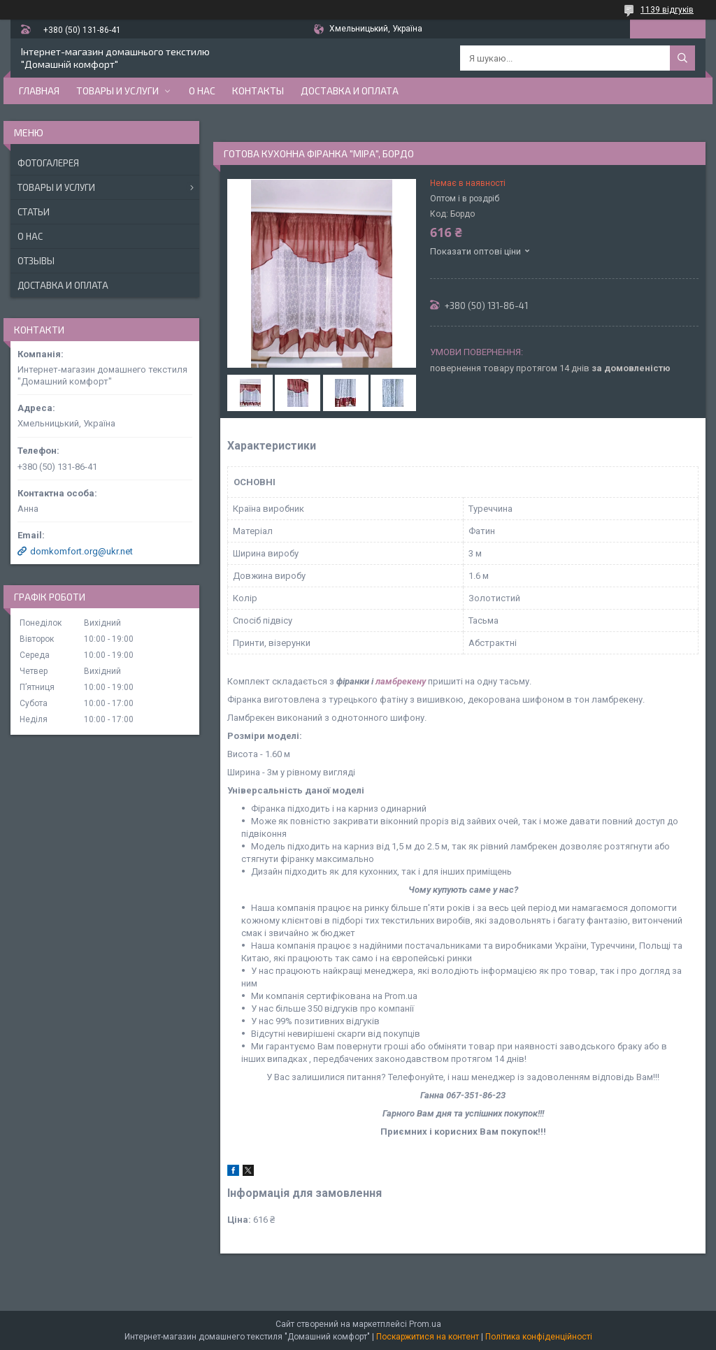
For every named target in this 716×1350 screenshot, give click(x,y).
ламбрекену (400, 681)
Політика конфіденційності (538, 1337)
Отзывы (36, 260)
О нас (202, 90)
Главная (39, 90)
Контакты (258, 90)
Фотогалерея (48, 162)
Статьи (33, 211)
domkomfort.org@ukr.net (81, 551)
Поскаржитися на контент (427, 1337)
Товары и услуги (117, 90)
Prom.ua (425, 1324)
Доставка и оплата (350, 90)
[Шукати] (682, 58)
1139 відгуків (667, 10)
